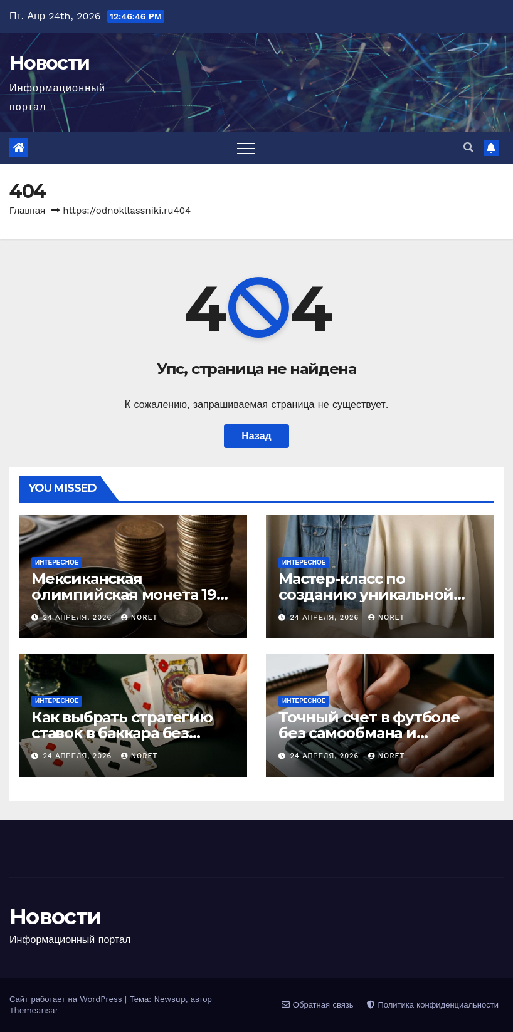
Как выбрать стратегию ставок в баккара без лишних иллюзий (122, 733)
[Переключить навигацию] (246, 148)
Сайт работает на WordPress (67, 999)
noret (139, 617)
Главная (27, 210)
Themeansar (33, 1010)
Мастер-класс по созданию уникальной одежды (365, 594)
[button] (468, 148)
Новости (49, 63)
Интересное (56, 562)
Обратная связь (317, 1004)
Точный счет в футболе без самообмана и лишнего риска (369, 733)
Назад (256, 436)
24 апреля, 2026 (79, 617)
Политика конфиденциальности (433, 1004)
